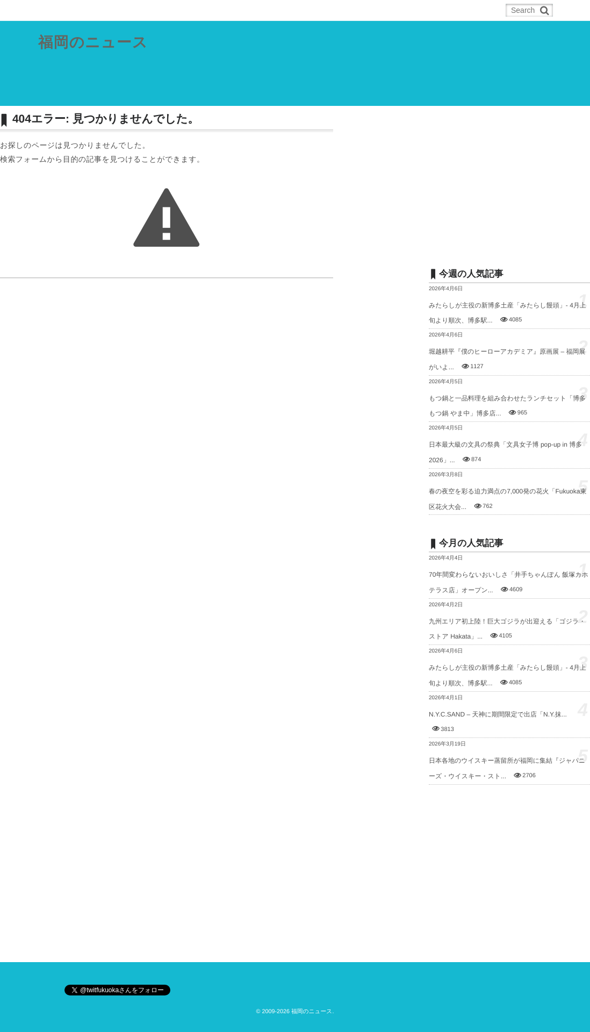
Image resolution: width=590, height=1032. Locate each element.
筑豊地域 (225, 93)
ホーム (65, 10)
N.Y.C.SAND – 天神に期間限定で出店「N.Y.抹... (498, 714)
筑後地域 (273, 93)
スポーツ (322, 93)
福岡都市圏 (112, 93)
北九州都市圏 (170, 93)
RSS (107, 10)
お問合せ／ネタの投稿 (452, 93)
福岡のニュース (93, 42)
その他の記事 (377, 93)
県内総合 (61, 93)
